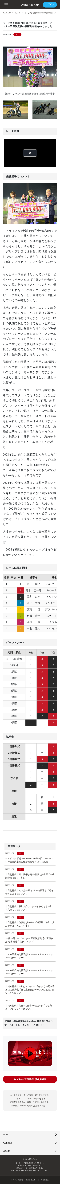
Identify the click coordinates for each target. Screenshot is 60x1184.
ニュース (18, 13)
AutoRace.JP (7, 13)
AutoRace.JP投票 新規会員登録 (30, 1079)
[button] (6, 4)
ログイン (49, 4)
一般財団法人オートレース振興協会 (36, 1179)
